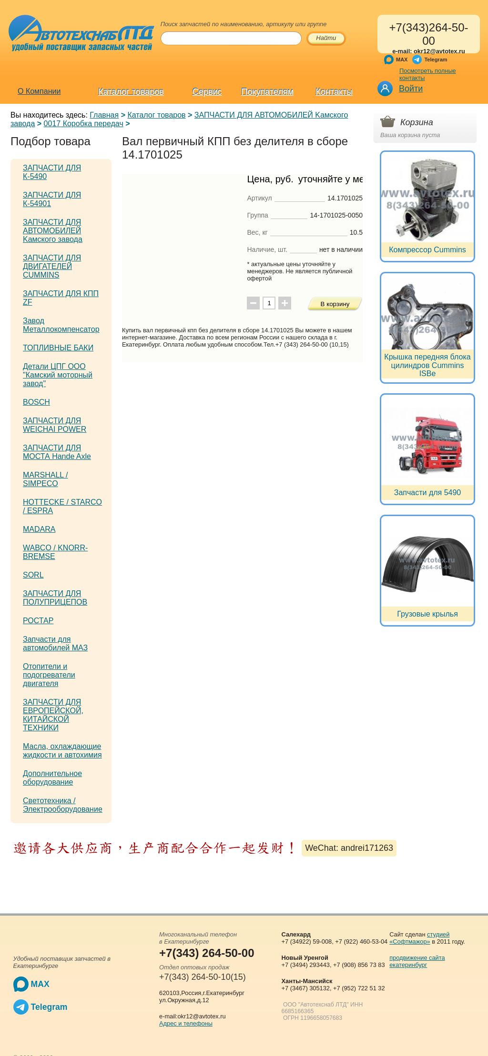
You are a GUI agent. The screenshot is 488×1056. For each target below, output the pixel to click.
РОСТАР (38, 621)
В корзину (335, 304)
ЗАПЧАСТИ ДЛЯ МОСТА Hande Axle (57, 452)
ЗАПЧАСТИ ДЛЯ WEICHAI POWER (54, 425)
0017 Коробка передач (83, 124)
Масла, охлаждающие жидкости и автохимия (62, 750)
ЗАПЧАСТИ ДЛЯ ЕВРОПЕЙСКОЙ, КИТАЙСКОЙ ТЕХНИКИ (53, 715)
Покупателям (268, 92)
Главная (104, 115)
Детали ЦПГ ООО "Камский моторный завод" (57, 375)
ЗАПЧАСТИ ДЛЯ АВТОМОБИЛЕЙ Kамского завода (52, 230)
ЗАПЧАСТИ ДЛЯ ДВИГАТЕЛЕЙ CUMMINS (52, 266)
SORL (33, 575)
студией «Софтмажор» (419, 938)
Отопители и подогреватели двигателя (49, 674)
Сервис (207, 92)
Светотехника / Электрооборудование (62, 805)
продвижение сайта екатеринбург (417, 961)
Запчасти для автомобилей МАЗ (55, 643)
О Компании (39, 91)
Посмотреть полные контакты (427, 74)
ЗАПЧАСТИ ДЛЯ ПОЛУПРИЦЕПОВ (55, 597)
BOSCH (36, 402)
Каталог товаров (130, 92)
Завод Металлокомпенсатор (61, 325)
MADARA (39, 529)
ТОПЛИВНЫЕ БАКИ (58, 348)
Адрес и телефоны (186, 1023)
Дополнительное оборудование (52, 777)
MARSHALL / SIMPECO (45, 479)
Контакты (334, 92)
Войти (411, 88)
